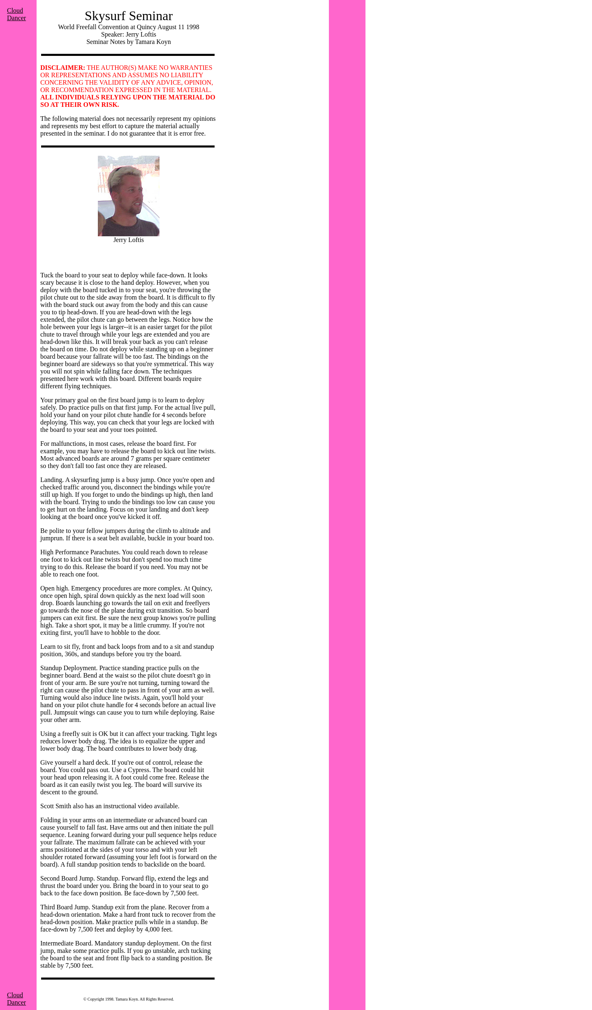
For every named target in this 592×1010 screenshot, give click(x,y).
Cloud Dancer (16, 14)
